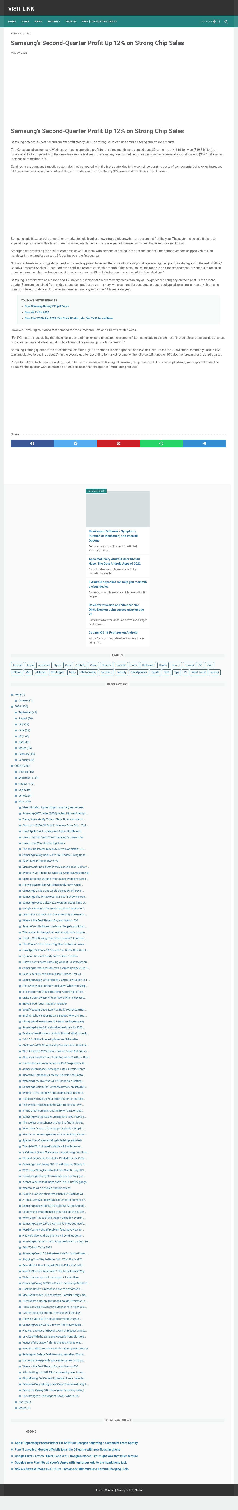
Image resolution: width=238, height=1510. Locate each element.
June (183, 313)
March (183, 331)
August (184, 301)
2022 (180, 348)
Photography (179, 241)
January (184, 283)
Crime (200, 212)
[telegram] (141, 509)
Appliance (202, 205)
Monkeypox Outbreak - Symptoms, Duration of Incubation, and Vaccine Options (197, 71)
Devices (212, 212)
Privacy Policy (124, 1504)
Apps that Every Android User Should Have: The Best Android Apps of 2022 (197, 99)
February (185, 337)
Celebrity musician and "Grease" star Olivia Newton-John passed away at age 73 (197, 150)
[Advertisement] (83, 92)
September (186, 295)
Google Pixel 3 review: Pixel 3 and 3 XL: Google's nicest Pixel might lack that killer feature (197, 1444)
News (28, 15)
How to (176, 226)
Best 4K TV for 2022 (37, 363)
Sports (196, 248)
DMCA (138, 1504)
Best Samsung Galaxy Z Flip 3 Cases (47, 357)
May (182, 319)
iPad (209, 226)
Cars (174, 212)
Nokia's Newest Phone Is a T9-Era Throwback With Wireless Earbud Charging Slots (196, 1475)
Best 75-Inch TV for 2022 (196, 1116)
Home (15, 15)
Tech (207, 248)
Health (74, 15)
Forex (190, 219)
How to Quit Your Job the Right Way (202, 450)
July (182, 307)
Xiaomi (202, 255)
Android (176, 205)
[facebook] (25, 509)
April (182, 325)
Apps (41, 15)
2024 (178, 277)
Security (56, 15)
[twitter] (54, 509)
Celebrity (187, 212)
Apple (188, 205)
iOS (200, 226)
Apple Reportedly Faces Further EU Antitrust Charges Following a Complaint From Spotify (197, 1417)
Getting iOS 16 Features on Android (196, 173)
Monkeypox (203, 234)
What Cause (186, 255)
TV (173, 255)
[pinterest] (83, 509)
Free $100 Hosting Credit (102, 15)
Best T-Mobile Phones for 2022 (199, 476)
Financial (177, 219)
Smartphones (180, 248)
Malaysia (186, 234)
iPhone (221, 226)
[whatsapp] (112, 509)
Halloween (204, 219)
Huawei (189, 226)
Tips (217, 248)
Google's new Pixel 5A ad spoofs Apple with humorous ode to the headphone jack (200, 1459)
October (184, 354)
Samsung (197, 241)
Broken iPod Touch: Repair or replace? (203, 711)
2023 (180, 289)
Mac (174, 234)
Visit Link (24, 4)
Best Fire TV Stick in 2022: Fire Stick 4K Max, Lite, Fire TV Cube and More (69, 369)
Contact (110, 1504)
